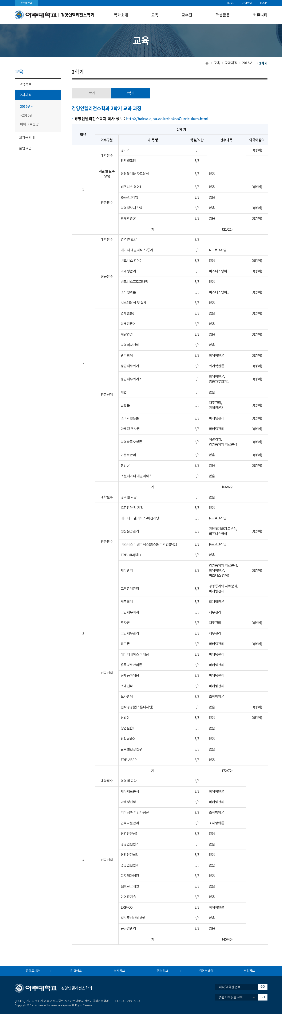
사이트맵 (247, 3)
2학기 (130, 93)
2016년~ (248, 63)
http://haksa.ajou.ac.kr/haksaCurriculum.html (167, 118)
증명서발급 (206, 971)
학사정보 (119, 971)
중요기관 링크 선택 (231, 997)
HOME (230, 3)
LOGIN (263, 3)
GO (263, 986)
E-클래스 (76, 971)
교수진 (187, 15)
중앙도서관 (33, 971)
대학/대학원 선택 (229, 987)
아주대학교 (26, 3)
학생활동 (222, 15)
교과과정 (231, 63)
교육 (154, 15)
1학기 (91, 93)
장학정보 (162, 971)
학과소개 (121, 15)
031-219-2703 (130, 1001)
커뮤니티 (260, 15)
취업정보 (249, 971)
